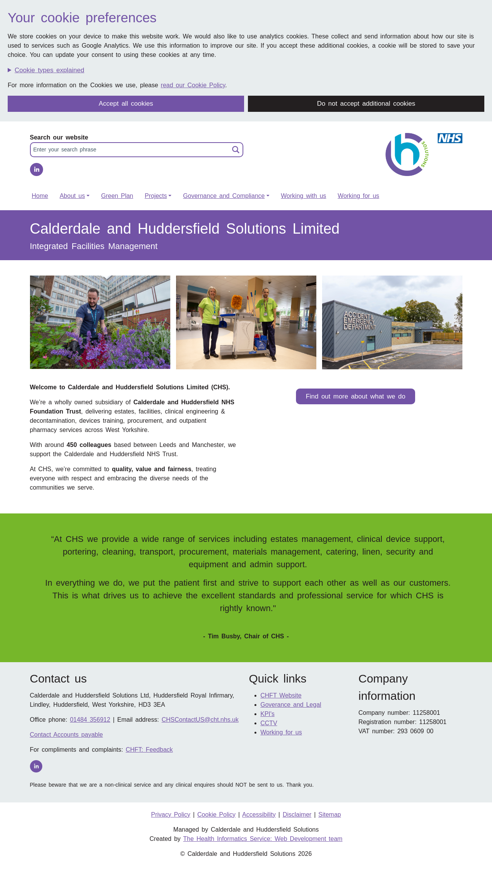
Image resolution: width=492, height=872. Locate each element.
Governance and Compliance (223, 196)
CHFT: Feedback (149, 749)
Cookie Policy (216, 814)
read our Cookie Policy (193, 85)
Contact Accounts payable (66, 734)
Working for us (358, 196)
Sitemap (329, 814)
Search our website (59, 137)
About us (72, 196)
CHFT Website (281, 695)
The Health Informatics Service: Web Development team (262, 838)
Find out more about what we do (355, 396)
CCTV (269, 723)
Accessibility (259, 814)
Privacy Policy (170, 814)
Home (40, 196)
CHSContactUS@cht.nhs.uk (199, 719)
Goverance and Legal (291, 704)
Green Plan (117, 196)
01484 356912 (90, 719)
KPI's (268, 714)
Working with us (303, 196)
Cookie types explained (49, 70)
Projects (156, 196)
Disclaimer (297, 814)
